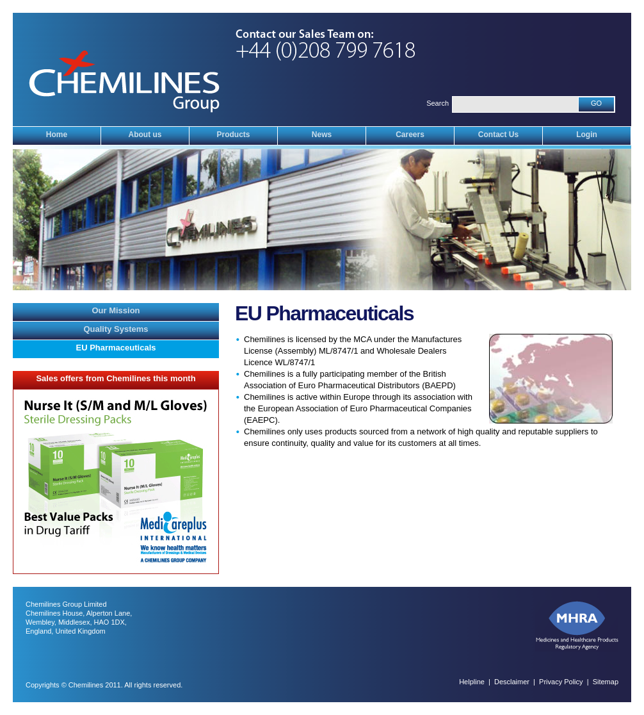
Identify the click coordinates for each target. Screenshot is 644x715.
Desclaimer (511, 682)
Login (586, 134)
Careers (410, 134)
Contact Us (498, 134)
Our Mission (116, 310)
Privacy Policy (561, 682)
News (322, 134)
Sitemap (605, 682)
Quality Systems (115, 329)
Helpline (472, 682)
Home (56, 134)
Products (233, 134)
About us (145, 134)
